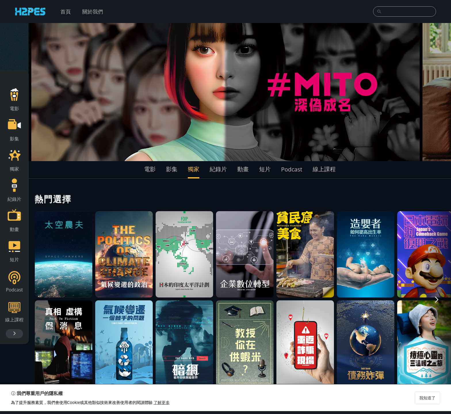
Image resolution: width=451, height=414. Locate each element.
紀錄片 (218, 169)
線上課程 (324, 169)
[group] (225, 92)
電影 (150, 169)
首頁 (65, 11)
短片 (265, 169)
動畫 (243, 169)
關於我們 (92, 11)
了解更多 (162, 405)
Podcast (291, 169)
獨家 (193, 169)
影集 (171, 169)
